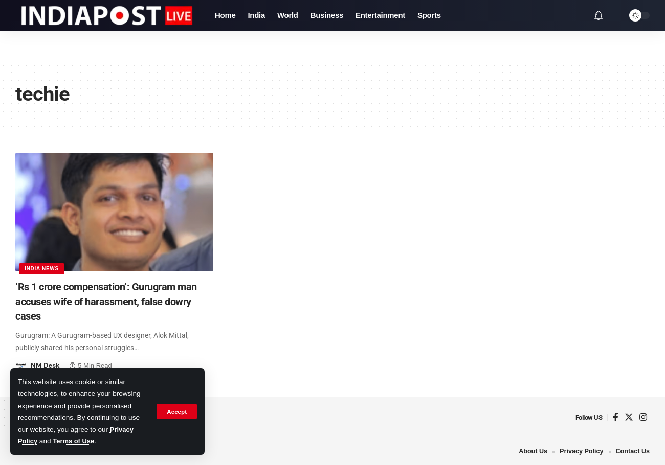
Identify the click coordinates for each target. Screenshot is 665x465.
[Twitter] (629, 417)
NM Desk (45, 365)
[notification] (598, 15)
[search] (613, 15)
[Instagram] (643, 417)
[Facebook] (615, 417)
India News (42, 268)
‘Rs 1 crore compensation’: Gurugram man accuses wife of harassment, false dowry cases (108, 301)
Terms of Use (75, 441)
